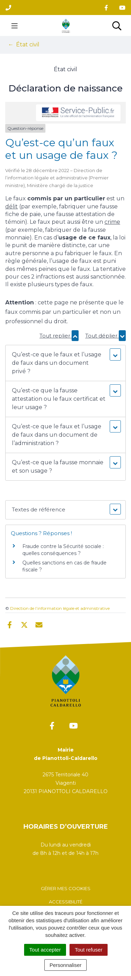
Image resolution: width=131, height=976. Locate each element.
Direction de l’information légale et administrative (60, 608)
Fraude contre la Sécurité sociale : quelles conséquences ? (63, 549)
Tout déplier (105, 335)
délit (11, 206)
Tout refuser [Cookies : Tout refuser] (88, 950)
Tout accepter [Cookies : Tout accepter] (45, 950)
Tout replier (59, 335)
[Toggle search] (116, 25)
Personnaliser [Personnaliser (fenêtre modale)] (66, 965)
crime (112, 222)
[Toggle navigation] (14, 25)
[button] (65, 363)
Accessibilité (65, 901)
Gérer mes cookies (65, 888)
